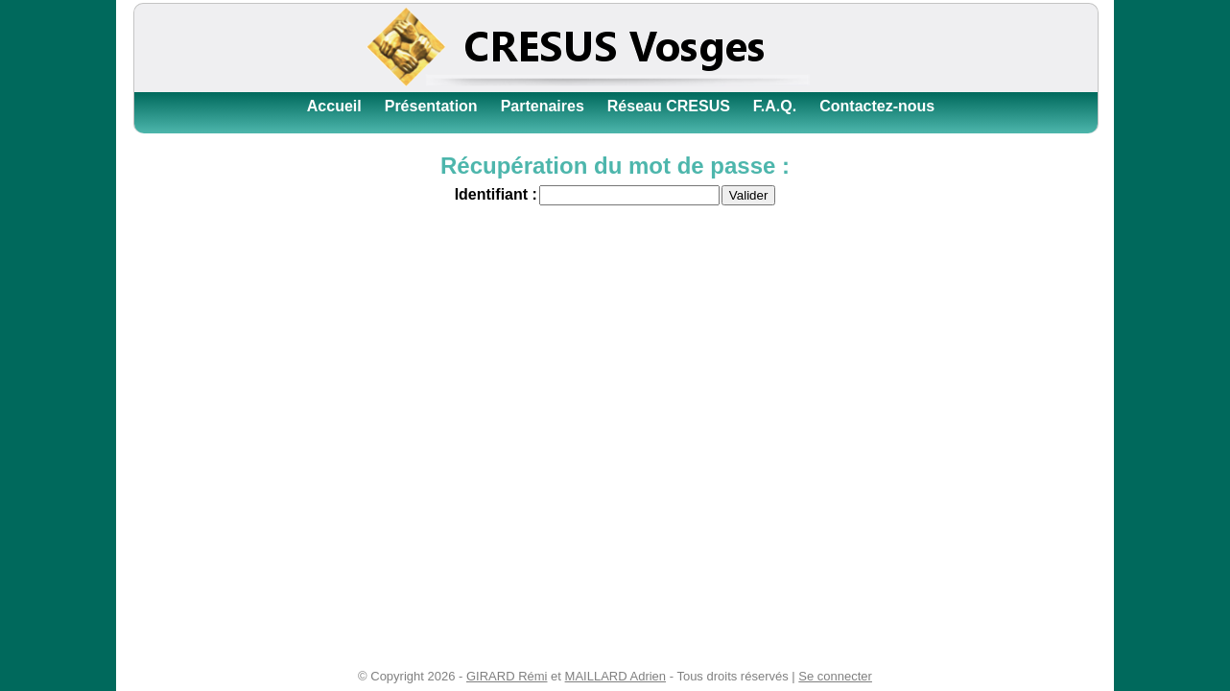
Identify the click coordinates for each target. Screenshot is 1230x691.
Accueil (334, 106)
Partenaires (542, 106)
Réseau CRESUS (668, 106)
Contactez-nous (876, 106)
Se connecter (835, 676)
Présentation (431, 106)
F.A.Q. (774, 106)
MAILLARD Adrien (616, 676)
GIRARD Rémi (507, 676)
